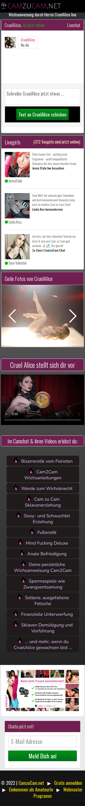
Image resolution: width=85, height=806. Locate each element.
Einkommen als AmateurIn (31, 789)
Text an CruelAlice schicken (42, 114)
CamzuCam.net (31, 782)
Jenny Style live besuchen (48, 168)
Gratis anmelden (68, 782)
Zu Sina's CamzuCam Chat (48, 250)
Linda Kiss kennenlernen (47, 209)
